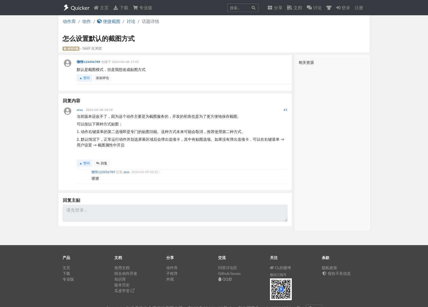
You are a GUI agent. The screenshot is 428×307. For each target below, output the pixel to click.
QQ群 (225, 279)
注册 (359, 7)
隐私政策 (329, 267)
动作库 (69, 21)
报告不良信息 (336, 273)
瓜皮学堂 (124, 290)
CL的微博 (280, 267)
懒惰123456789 (89, 62)
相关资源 (306, 62)
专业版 (142, 7)
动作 (86, 21)
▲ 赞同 (84, 78)
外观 (170, 279)
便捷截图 (108, 21)
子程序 (172, 273)
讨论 (131, 21)
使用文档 (122, 267)
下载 (120, 7)
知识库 (120, 279)
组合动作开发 (125, 273)
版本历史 (122, 284)
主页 (101, 7)
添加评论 (102, 78)
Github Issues (229, 273)
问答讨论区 (227, 267)
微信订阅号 (278, 275)
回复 (101, 163)
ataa (80, 110)
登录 (343, 7)
